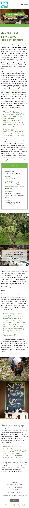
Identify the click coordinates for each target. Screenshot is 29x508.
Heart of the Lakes (14, 492)
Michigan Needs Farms (14, 484)
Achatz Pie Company (10, 94)
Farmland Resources (14, 487)
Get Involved (14, 489)
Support (14, 500)
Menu (24, 4)
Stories (14, 482)
